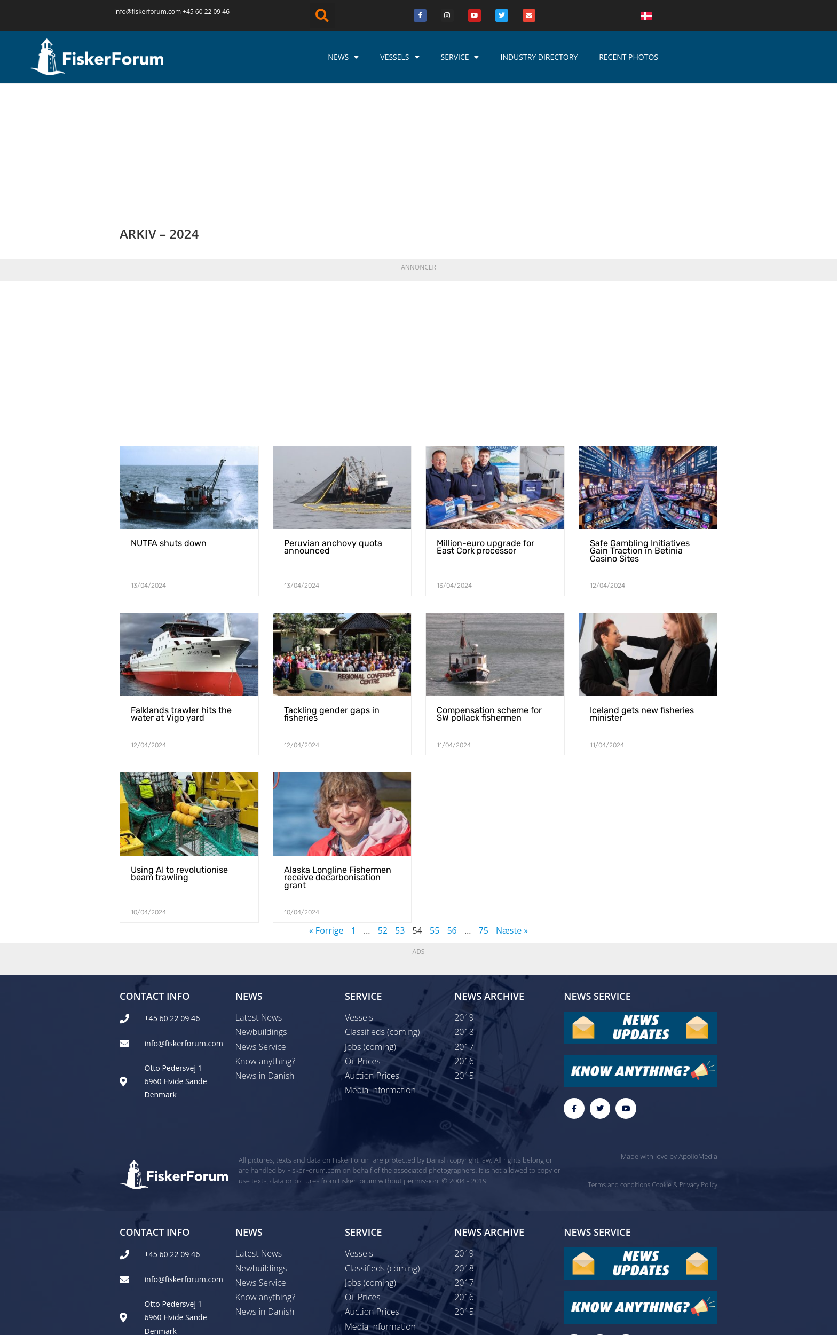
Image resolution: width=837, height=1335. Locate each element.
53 (400, 817)
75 (483, 817)
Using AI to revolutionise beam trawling (179, 760)
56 (451, 817)
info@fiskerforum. (141, 11)
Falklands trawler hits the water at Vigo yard (181, 601)
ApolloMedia (697, 1043)
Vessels (399, 57)
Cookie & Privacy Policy (684, 1072)
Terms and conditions (619, 1072)
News (343, 57)
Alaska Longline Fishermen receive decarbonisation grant (337, 764)
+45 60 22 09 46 (206, 11)
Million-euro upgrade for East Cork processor (485, 434)
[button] (322, 15)
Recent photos (628, 57)
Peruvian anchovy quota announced (333, 434)
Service (460, 57)
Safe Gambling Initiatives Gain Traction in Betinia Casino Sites (640, 438)
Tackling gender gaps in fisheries (332, 601)
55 (434, 817)
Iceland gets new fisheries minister (642, 601)
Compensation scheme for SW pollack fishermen (489, 601)
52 (383, 817)
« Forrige (326, 817)
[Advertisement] (418, 247)
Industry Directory (539, 57)
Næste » (512, 817)
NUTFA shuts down (169, 430)
